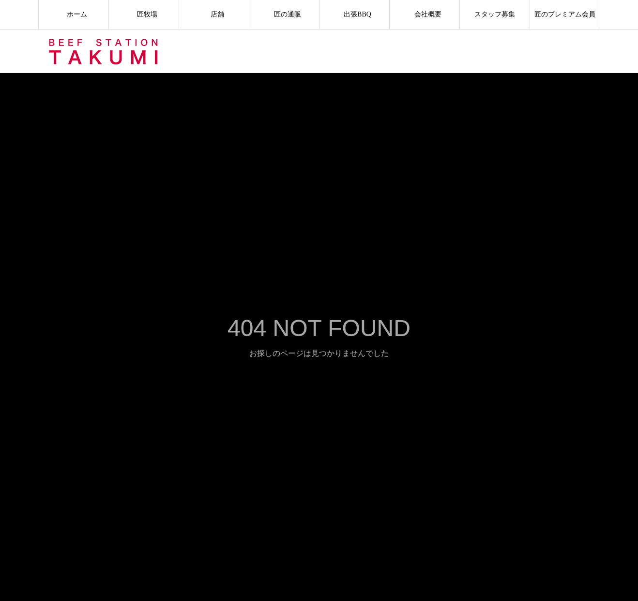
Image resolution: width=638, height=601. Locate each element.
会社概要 (424, 14)
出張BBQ (354, 14)
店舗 (214, 14)
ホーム (73, 14)
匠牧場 (143, 14)
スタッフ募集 (494, 14)
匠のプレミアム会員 (564, 14)
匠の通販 (284, 14)
